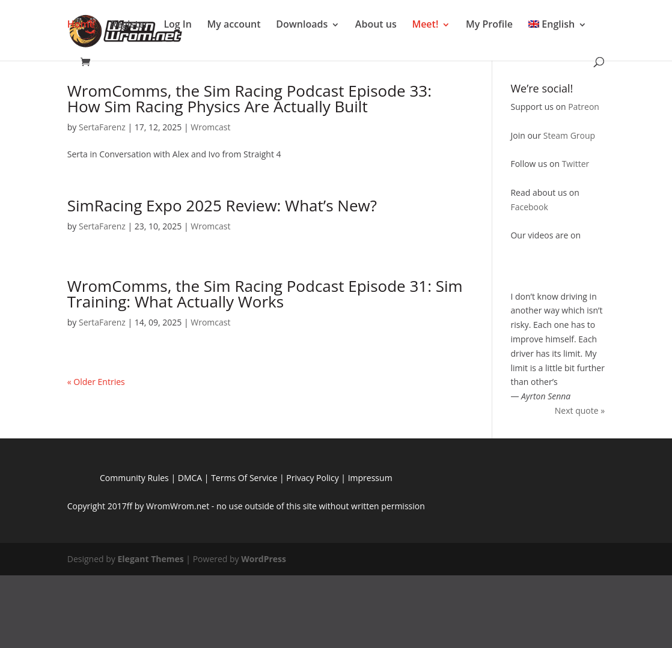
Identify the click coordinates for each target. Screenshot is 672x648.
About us (376, 24)
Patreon (583, 106)
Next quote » (580, 410)
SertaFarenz (102, 127)
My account (234, 24)
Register (129, 24)
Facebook (529, 207)
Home (81, 24)
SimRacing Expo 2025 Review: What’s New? (222, 205)
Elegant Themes (151, 559)
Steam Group (569, 135)
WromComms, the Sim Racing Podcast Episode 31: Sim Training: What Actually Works (265, 293)
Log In (177, 24)
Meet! (425, 24)
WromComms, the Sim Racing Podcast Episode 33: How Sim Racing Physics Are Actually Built (249, 98)
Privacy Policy (312, 477)
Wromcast (210, 127)
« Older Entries (96, 381)
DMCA (190, 477)
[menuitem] (557, 29)
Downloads (302, 24)
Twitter (576, 163)
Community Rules (134, 477)
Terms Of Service (244, 477)
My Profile (489, 24)
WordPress (263, 559)
